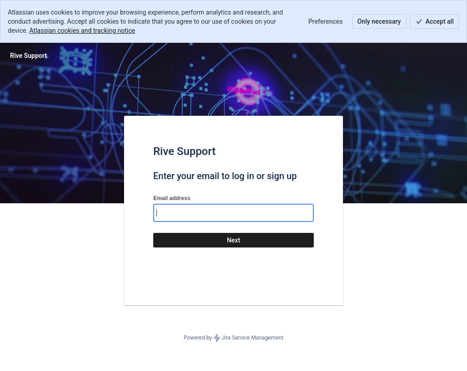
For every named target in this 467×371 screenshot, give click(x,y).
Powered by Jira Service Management (234, 338)
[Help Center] (28, 55)
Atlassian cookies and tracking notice (82, 30)
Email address (171, 198)
